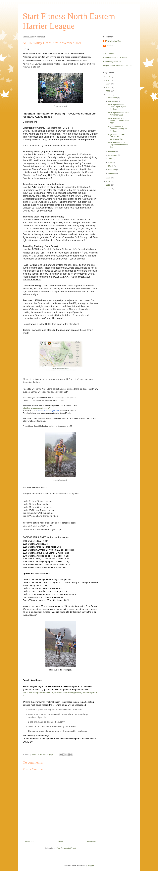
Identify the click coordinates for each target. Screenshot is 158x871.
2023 (108, 87)
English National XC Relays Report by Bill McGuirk (117, 128)
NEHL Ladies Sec (113, 41)
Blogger (90, 865)
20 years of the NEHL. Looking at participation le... (117, 136)
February (112, 169)
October (111, 152)
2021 (108, 95)
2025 (108, 80)
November (112, 101)
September (113, 155)
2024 (108, 84)
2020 (108, 178)
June (110, 159)
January (111, 173)
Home (60, 842)
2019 (108, 181)
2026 (108, 76)
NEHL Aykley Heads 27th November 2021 (118, 114)
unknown (110, 46)
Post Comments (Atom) (66, 848)
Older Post (91, 842)
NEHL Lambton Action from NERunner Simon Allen (118, 120)
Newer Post (29, 842)
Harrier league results (112, 61)
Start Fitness (108, 53)
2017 (108, 189)
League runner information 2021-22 (117, 65)
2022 (108, 91)
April (110, 162)
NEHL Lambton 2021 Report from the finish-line (118, 145)
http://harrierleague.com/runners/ (36, 408)
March (111, 166)
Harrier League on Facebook (115, 57)
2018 (108, 185)
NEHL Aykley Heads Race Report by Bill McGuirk (117, 107)
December (112, 98)
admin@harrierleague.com (48, 410)
